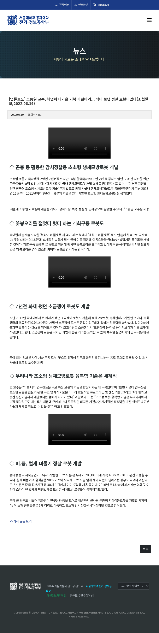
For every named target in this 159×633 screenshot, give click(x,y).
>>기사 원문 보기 (21, 521)
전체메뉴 (62, 4)
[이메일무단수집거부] (82, 595)
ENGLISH (101, 4)
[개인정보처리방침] (56, 595)
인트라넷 (81, 4)
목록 (145, 548)
